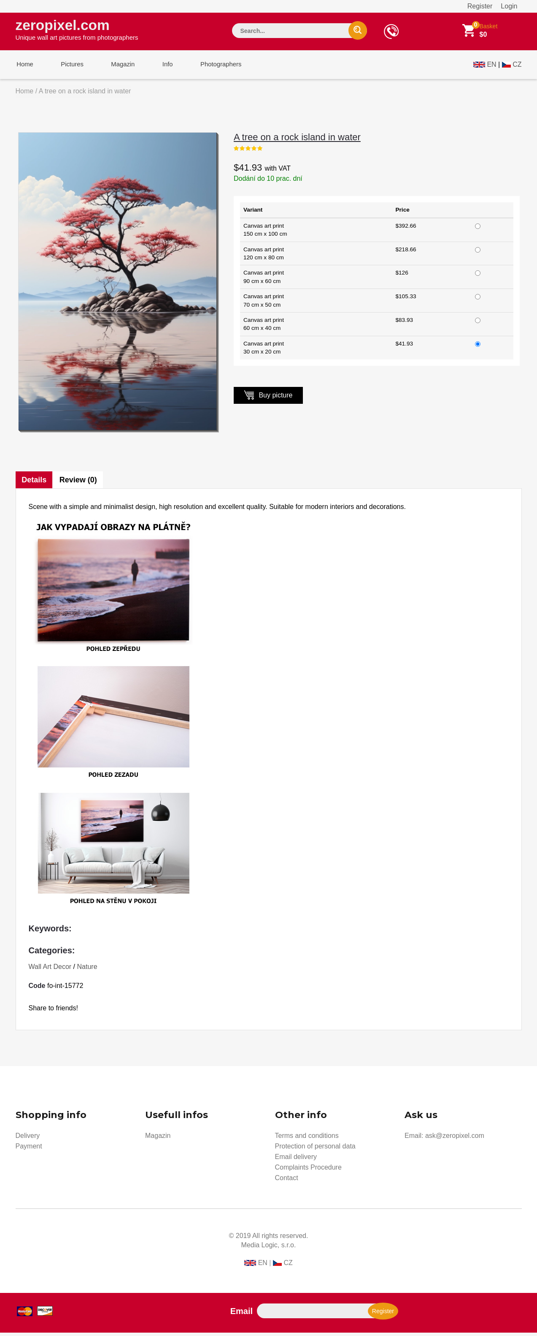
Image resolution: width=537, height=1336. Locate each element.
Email (241, 1314)
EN (491, 66)
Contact (286, 1181)
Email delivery (296, 1160)
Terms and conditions (307, 1139)
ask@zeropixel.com (454, 1139)
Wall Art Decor (50, 970)
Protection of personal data (315, 1149)
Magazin (118, 67)
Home (24, 67)
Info (160, 67)
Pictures (69, 67)
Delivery (28, 1139)
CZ (517, 66)
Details (34, 483)
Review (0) (79, 483)
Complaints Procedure (308, 1170)
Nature (87, 970)
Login (509, 6)
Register (480, 6)
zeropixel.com (77, 30)
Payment (29, 1149)
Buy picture (268, 398)
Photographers (211, 67)
